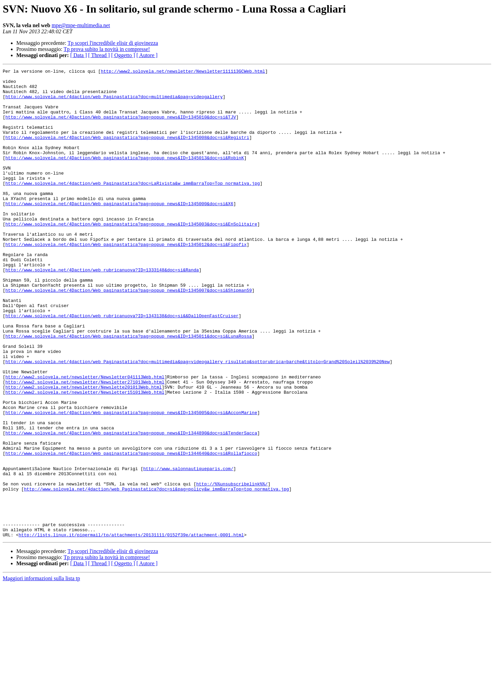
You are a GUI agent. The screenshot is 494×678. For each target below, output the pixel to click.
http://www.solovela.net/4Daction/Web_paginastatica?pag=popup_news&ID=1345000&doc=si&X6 (119, 231)
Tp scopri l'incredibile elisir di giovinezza (113, 43)
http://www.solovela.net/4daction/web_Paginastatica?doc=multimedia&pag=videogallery (114, 103)
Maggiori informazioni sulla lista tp (41, 672)
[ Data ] (78, 55)
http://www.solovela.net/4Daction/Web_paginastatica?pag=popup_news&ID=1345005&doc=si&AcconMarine (131, 482)
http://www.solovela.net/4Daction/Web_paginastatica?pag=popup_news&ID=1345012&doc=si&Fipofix (126, 280)
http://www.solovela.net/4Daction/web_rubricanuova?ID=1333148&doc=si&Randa (102, 310)
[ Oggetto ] (123, 55)
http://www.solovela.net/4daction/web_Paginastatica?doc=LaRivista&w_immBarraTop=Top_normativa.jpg (132, 206)
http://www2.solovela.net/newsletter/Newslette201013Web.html (83, 451)
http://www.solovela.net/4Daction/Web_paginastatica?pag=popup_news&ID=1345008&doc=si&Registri (127, 151)
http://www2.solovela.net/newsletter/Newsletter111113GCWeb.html (183, 72)
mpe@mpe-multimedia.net (81, 25)
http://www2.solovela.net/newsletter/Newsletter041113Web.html (84, 439)
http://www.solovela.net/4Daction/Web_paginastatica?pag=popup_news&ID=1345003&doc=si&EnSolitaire (131, 255)
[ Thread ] (99, 55)
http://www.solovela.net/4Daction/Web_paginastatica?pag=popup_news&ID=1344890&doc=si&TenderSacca (131, 506)
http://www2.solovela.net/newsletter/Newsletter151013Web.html (84, 457)
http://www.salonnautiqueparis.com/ (188, 549)
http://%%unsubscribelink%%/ (232, 567)
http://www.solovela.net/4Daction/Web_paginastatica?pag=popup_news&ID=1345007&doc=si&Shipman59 (128, 335)
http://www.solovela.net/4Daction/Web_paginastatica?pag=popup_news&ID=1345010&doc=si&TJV (120, 127)
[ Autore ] (146, 55)
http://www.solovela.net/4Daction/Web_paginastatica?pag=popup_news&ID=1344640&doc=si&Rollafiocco (131, 531)
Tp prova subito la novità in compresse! (107, 49)
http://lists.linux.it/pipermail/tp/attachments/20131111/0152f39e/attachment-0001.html (131, 628)
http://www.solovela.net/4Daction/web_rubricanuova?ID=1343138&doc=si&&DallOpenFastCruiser (122, 365)
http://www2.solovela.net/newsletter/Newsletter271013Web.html (84, 445)
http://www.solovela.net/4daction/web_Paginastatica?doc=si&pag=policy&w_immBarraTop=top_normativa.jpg (156, 573)
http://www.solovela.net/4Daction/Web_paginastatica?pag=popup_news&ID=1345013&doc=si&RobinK (124, 176)
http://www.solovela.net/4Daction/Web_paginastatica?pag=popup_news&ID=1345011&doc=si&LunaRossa (128, 390)
